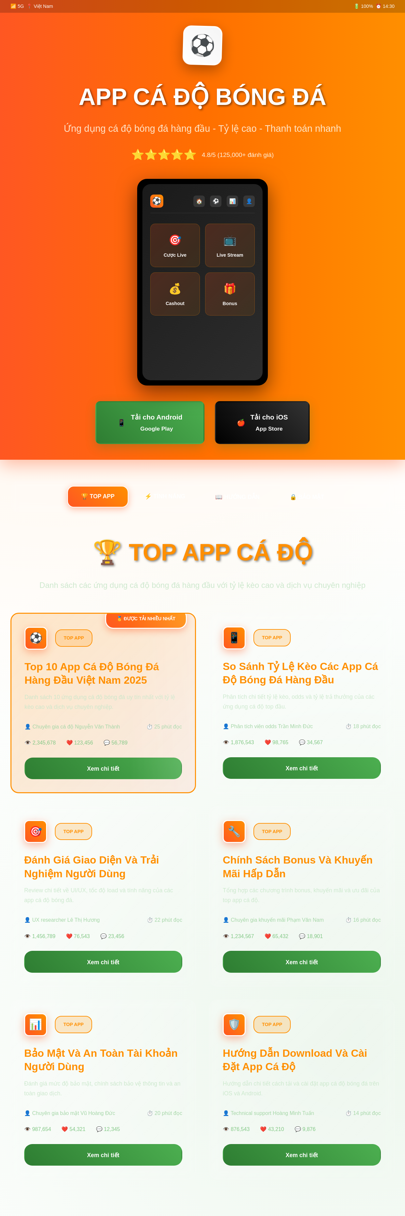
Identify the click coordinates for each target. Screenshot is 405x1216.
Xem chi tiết (103, 768)
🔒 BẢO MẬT (307, 497)
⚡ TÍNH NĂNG (165, 496)
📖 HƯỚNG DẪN (237, 497)
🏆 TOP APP (98, 496)
